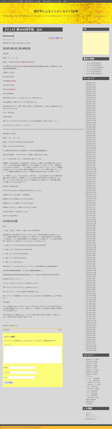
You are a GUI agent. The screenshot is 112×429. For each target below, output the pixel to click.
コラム (88, 376)
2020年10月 (89, 224)
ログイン (88, 412)
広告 (64, 1)
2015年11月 (89, 348)
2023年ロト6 (91, 389)
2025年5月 (89, 108)
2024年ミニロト (91, 370)
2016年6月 (89, 333)
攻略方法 (88, 401)
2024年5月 (89, 133)
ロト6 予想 (90, 387)
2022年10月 (89, 173)
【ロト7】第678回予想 (93, 71)
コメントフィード (91, 417)
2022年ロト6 (90, 366)
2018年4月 (89, 287)
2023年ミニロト (92, 384)
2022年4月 (89, 186)
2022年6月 (89, 182)
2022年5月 (89, 184)
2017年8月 (89, 304)
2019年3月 (89, 264)
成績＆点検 (89, 399)
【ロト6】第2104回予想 (93, 73)
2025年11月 (89, 95)
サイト (6, 377)
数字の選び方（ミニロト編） (52, 1)
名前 (6, 367)
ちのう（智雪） (55, 38)
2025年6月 (89, 106)
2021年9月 (89, 201)
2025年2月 (89, 114)
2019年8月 (89, 253)
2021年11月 (89, 196)
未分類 (88, 403)
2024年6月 (89, 131)
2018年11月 (89, 272)
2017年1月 (89, 318)
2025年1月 (89, 116)
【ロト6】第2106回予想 (93, 65)
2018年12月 (89, 270)
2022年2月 (89, 190)
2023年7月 (89, 154)
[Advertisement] (96, 44)
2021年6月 (89, 207)
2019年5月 (89, 259)
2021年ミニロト (91, 359)
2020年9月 (89, 226)
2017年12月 (89, 295)
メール (7, 372)
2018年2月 (89, 291)
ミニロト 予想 (91, 378)
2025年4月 (89, 110)
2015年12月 (89, 346)
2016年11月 (89, 323)
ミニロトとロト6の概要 (15, 1)
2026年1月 (89, 91)
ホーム (4, 1)
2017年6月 (89, 308)
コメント (7, 345)
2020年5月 (89, 234)
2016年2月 (89, 342)
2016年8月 (89, 329)
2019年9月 (89, 251)
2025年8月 (89, 102)
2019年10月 (89, 249)
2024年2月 (89, 139)
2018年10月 (89, 274)
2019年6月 (89, 257)
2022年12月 (89, 169)
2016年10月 (89, 325)
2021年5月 (89, 209)
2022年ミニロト (92, 382)
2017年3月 (89, 314)
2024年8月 (89, 127)
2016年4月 (89, 337)
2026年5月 (89, 83)
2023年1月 (89, 167)
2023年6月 (89, 156)
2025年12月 (89, 93)
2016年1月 (89, 344)
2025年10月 (89, 97)
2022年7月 (89, 179)
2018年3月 (89, 289)
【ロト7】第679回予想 (93, 63)
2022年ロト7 (90, 368)
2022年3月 (89, 188)
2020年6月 (89, 232)
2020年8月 (89, 228)
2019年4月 (89, 262)
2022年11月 (89, 171)
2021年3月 (89, 213)
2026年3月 (89, 87)
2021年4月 (89, 211)
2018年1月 (89, 293)
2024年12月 (89, 118)
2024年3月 (89, 137)
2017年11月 (89, 297)
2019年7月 (89, 255)
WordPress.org (90, 419)
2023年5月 (89, 158)
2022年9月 (89, 175)
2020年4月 (89, 236)
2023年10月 (89, 148)
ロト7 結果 (90, 395)
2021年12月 (89, 194)
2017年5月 (89, 310)
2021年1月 (89, 217)
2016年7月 (89, 331)
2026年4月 (89, 85)
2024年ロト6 (90, 372)
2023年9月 (89, 150)
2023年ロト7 (91, 397)
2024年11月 (89, 120)
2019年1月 (89, 268)
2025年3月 (89, 112)
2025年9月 (89, 99)
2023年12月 (89, 144)
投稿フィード (90, 415)
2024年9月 (89, 125)
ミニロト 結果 (91, 380)
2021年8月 (89, 203)
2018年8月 (89, 278)
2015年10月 (89, 350)
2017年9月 (89, 302)
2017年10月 (89, 300)
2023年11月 (89, 146)
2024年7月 (89, 129)
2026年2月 (89, 89)
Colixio (39, 427)
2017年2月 (89, 316)
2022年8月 (89, 177)
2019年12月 (89, 245)
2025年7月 (89, 104)
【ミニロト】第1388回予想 (94, 67)
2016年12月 (89, 321)
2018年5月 (89, 285)
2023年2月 (89, 165)
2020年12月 (89, 219)
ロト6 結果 (90, 391)
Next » (61, 330)
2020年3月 (89, 238)
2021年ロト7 (90, 363)
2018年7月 (89, 281)
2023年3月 (89, 163)
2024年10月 (89, 123)
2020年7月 (89, 230)
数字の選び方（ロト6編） (33, 1)
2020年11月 (89, 222)
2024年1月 (89, 142)
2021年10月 (89, 198)
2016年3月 (89, 340)
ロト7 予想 (90, 393)
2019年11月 (89, 247)
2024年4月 (89, 135)
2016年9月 (89, 327)
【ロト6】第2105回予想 (93, 69)
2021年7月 (89, 205)
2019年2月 (89, 266)
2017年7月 (89, 306)
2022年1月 (89, 192)
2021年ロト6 (14, 325)
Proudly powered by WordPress (11, 427)
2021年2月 (89, 215)
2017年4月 (89, 312)
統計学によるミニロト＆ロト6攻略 (56, 11)
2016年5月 (89, 335)
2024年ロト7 (90, 374)
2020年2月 (89, 241)
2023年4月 (89, 160)
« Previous (6, 330)
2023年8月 (89, 152)
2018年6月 (89, 283)
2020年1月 (89, 243)
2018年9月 (89, 276)
